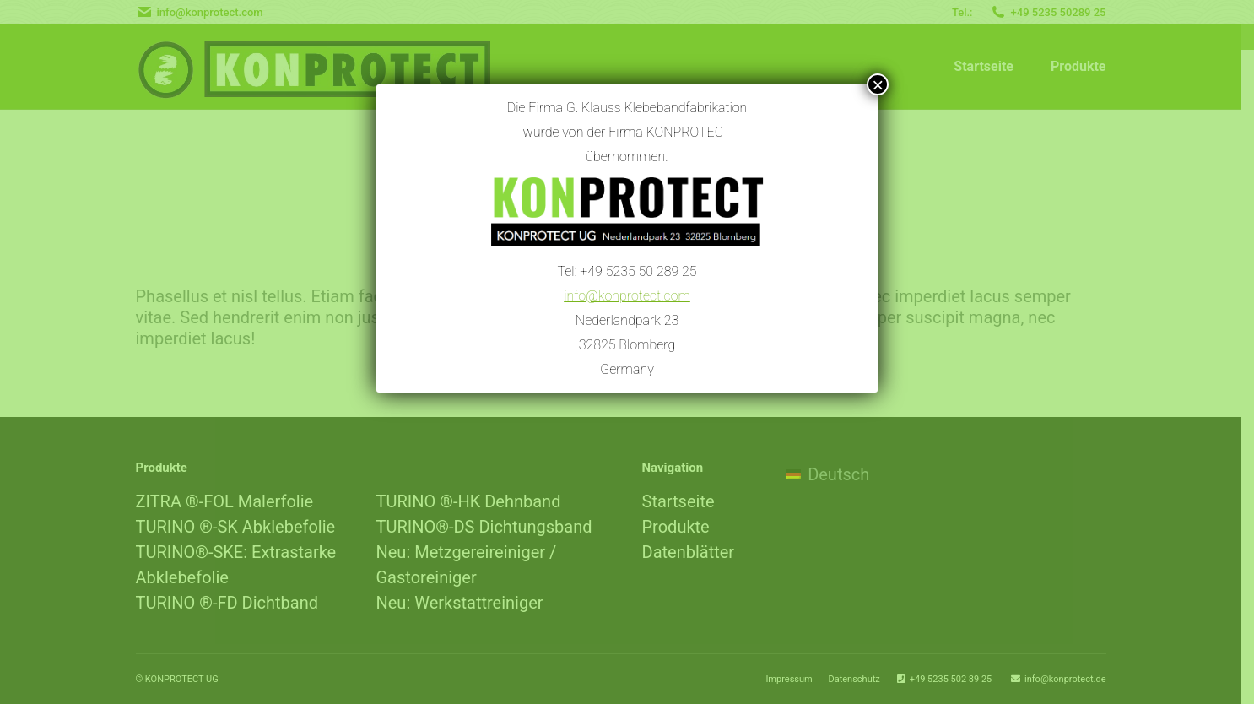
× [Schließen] (878, 84)
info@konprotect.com (626, 291)
